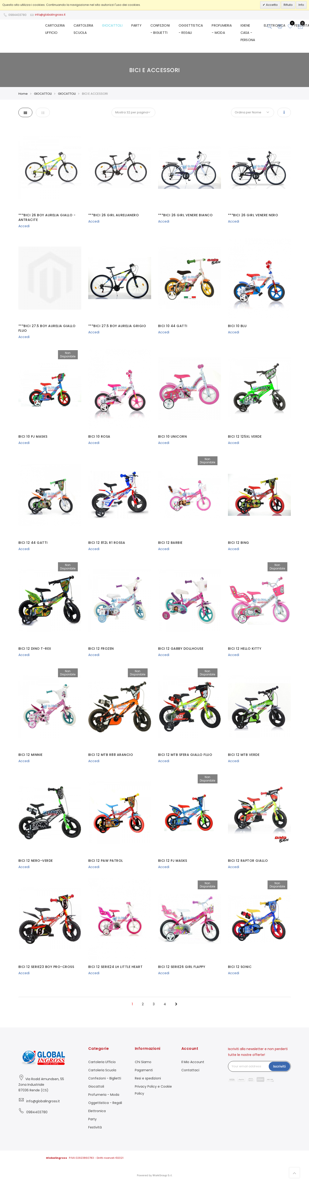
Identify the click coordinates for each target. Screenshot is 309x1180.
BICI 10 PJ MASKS (33, 436)
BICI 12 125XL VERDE (245, 436)
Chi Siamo (143, 1062)
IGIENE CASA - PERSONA (249, 33)
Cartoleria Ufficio (102, 1062)
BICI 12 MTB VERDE (244, 754)
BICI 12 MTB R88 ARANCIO (110, 754)
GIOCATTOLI (118, 26)
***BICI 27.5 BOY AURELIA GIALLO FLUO (47, 328)
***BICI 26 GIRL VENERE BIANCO (185, 215)
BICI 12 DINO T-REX (34, 648)
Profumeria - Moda (103, 1094)
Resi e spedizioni (148, 1078)
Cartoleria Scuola (102, 1070)
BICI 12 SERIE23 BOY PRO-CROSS (46, 966)
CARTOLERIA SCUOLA (90, 30)
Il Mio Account (192, 1062)
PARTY (141, 26)
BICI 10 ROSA (99, 436)
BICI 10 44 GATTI (172, 326)
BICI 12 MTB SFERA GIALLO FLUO (185, 754)
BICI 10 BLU (237, 326)
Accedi (24, 226)
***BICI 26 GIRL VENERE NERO (253, 215)
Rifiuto (288, 5)
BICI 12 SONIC (240, 966)
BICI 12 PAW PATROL (105, 860)
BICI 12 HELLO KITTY (244, 648)
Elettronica (97, 1111)
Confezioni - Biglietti (104, 1078)
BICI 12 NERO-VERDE (35, 860)
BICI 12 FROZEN (101, 648)
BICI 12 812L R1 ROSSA (106, 542)
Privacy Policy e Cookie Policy (153, 1090)
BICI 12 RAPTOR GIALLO (248, 860)
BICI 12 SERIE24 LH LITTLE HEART (115, 966)
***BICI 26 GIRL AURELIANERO (113, 215)
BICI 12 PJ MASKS (172, 860)
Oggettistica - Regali (105, 1102)
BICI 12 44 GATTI (33, 542)
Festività (95, 1127)
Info (301, 5)
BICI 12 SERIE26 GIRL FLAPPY (181, 966)
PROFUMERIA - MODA (223, 30)
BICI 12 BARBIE (170, 542)
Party (92, 1119)
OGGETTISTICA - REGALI (194, 30)
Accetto (271, 5)
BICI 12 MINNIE (30, 754)
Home (23, 93)
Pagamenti (144, 1070)
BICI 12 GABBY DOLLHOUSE (181, 648)
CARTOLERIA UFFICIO (62, 30)
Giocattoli (96, 1086)
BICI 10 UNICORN (172, 436)
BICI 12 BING (238, 542)
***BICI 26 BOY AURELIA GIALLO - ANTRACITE (47, 217)
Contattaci (190, 1070)
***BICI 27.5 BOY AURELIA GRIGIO (117, 326)
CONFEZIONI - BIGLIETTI (164, 30)
